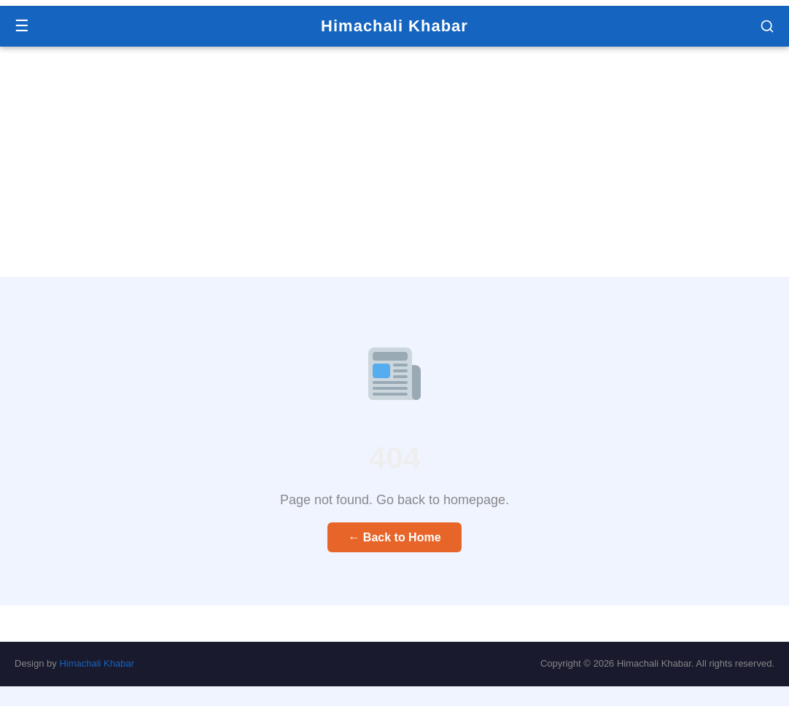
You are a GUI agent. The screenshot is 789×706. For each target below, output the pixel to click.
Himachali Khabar (394, 26)
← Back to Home (394, 537)
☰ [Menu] (22, 26)
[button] (767, 26)
